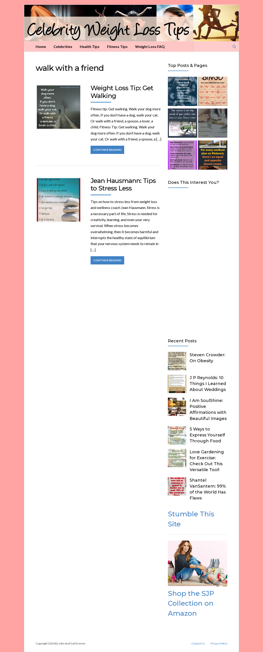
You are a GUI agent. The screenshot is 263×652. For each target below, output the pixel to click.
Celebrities (63, 46)
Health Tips (89, 46)
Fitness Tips (117, 46)
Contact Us (198, 643)
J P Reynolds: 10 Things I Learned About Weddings (208, 383)
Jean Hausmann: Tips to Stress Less (123, 184)
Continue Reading (107, 149)
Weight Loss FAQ (150, 46)
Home (41, 46)
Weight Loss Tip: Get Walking (122, 92)
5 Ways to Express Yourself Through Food (207, 435)
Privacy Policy (219, 643)
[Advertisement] (197, 262)
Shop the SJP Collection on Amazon (191, 603)
